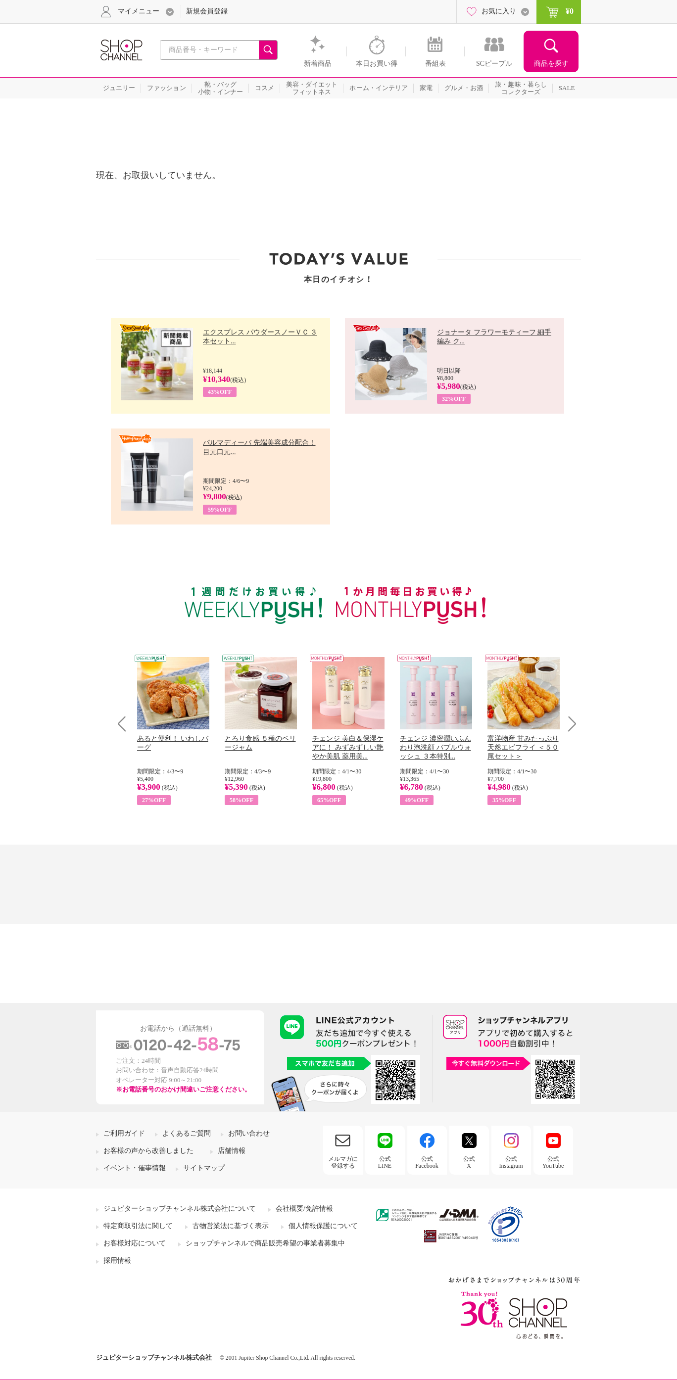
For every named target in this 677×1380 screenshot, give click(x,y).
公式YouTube (553, 1162)
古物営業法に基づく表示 (231, 1226)
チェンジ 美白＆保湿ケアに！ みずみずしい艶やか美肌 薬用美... (348, 747)
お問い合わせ (249, 1133)
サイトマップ (204, 1168)
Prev (125, 723)
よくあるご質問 (186, 1133)
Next (569, 723)
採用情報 (117, 1260)
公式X (469, 1162)
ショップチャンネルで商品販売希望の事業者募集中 (265, 1243)
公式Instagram (511, 1162)
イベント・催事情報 (134, 1168)
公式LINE (384, 1162)
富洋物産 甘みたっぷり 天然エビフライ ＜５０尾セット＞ (523, 747)
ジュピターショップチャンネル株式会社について (179, 1208)
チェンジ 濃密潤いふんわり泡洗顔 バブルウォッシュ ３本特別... (435, 747)
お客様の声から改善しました (148, 1150)
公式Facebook (426, 1162)
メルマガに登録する (343, 1162)
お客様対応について (134, 1243)
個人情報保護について (323, 1226)
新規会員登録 (207, 11)
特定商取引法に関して (138, 1226)
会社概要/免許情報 (304, 1208)
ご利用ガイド (124, 1133)
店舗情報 (231, 1150)
